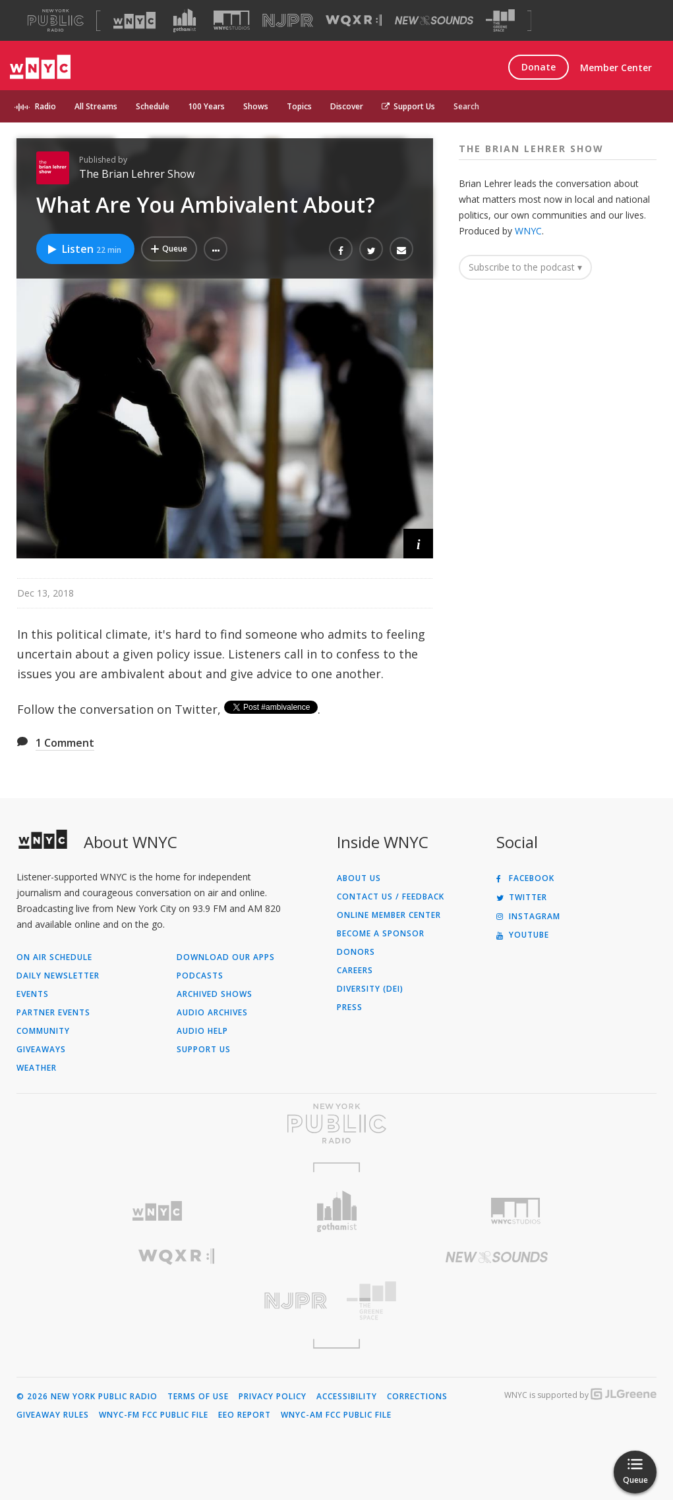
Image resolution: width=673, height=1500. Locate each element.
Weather (36, 1068)
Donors (356, 952)
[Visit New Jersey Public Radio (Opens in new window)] (176, 1301)
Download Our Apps (226, 957)
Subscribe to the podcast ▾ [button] (525, 267)
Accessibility (346, 1397)
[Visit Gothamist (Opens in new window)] (184, 20)
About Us (359, 878)
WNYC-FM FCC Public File (153, 1415)
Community (43, 1031)
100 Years (206, 106)
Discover (346, 106)
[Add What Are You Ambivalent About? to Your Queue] (169, 248)
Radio (45, 106)
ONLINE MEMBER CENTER (389, 915)
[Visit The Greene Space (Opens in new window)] (500, 20)
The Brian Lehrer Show (136, 174)
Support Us (408, 106)
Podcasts (200, 976)
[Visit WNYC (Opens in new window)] (134, 20)
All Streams (95, 106)
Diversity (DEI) (370, 989)
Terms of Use (198, 1397)
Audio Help (202, 1031)
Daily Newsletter (58, 976)
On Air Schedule (54, 957)
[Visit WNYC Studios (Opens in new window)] (232, 20)
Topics (299, 106)
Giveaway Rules (52, 1415)
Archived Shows (214, 994)
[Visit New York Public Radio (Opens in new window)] (336, 1123)
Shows (255, 106)
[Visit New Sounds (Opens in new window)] (434, 20)
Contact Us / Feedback (390, 897)
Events (32, 994)
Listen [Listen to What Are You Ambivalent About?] (83, 249)
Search (466, 106)
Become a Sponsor (380, 934)
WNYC (528, 231)
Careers (355, 971)
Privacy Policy (273, 1397)
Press (350, 1007)
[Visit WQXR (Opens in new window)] (354, 20)
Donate (538, 67)
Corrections (417, 1397)
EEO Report (244, 1415)
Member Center (616, 67)
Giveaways (41, 1050)
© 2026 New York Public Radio (87, 1397)
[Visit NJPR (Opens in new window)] (287, 21)
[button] (215, 249)
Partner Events (53, 1013)
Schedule (152, 106)
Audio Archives (212, 1013)
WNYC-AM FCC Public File (336, 1415)
